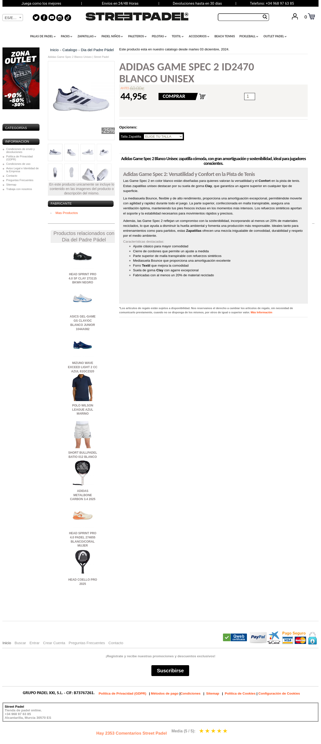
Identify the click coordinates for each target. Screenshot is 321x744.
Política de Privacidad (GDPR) (19, 158)
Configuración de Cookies (279, 693)
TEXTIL (178, 36)
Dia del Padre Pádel (97, 50)
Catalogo (69, 50)
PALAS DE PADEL (43, 36)
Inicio (54, 50)
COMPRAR (174, 96)
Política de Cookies (240, 693)
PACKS (67, 36)
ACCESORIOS (199, 36)
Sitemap (11, 184)
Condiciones (190, 693)
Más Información (261, 312)
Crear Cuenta (54, 643)
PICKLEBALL (248, 36)
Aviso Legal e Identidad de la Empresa (22, 170)
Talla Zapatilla (131, 136)
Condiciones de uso (18, 163)
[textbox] (13, 17)
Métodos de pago (165, 693)
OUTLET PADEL (275, 36)
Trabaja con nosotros (19, 189)
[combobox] (12, 17)
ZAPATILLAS (87, 36)
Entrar (34, 643)
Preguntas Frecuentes (19, 180)
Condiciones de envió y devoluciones (20, 150)
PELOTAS (159, 36)
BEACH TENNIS (224, 36)
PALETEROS (137, 36)
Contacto (11, 175)
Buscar (20, 643)
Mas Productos (67, 213)
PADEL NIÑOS (112, 36)
